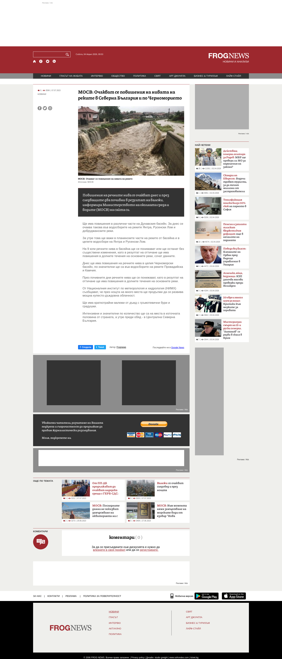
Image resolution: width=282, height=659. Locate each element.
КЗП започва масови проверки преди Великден (233, 279)
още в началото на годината (235, 232)
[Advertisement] (141, 24)
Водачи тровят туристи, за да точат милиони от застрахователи (235, 183)
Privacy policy (137, 657)
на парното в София (234, 204)
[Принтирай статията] (50, 108)
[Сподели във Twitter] (45, 108)
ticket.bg (194, 657)
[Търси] (68, 54)
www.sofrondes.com (179, 657)
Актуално (115, 628)
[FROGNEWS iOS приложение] (234, 596)
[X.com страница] (47, 61)
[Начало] (34, 61)
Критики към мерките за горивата (233, 304)
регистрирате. (149, 549)
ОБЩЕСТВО (118, 76)
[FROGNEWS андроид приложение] (206, 596)
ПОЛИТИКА (139, 76)
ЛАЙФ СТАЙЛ (233, 76)
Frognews (121, 347)
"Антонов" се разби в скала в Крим (232, 330)
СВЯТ (157, 76)
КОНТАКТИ (53, 596)
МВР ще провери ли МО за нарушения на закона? (234, 159)
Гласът (113, 617)
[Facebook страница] (41, 61)
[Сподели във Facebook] (40, 108)
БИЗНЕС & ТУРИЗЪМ (206, 76)
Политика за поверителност (102, 596)
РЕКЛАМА (71, 596)
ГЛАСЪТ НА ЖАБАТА (71, 76)
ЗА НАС (37, 596)
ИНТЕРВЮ (97, 76)
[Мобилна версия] (182, 596)
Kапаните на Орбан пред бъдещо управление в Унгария (234, 256)
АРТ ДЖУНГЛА (177, 76)
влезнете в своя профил (109, 549)
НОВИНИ (46, 76)
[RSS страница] (54, 61)
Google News (177, 347)
